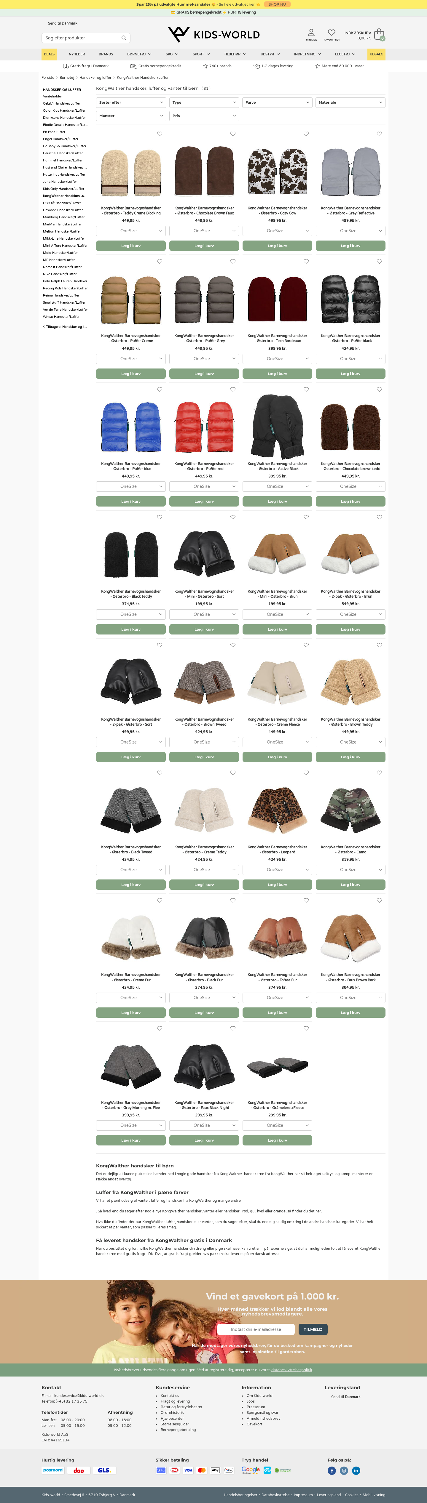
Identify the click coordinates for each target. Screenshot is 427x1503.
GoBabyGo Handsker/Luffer (64, 146)
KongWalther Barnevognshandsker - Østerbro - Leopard (277, 849)
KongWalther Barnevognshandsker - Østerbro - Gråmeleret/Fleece (277, 1105)
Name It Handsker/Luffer (62, 267)
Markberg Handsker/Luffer (64, 217)
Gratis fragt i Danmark (86, 66)
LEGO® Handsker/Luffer (62, 203)
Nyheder (77, 54)
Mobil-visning (374, 1495)
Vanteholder (52, 96)
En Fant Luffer (54, 132)
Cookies (352, 1495)
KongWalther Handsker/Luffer (143, 78)
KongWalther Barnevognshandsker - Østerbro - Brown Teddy (350, 722)
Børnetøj (139, 54)
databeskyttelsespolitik (291, 1370)
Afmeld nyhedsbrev (263, 1419)
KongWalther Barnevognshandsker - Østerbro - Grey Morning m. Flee (131, 1105)
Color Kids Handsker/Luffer (64, 111)
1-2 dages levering (274, 66)
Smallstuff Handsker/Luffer (64, 303)
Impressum (303, 1495)
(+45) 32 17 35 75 (71, 1401)
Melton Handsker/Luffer (62, 231)
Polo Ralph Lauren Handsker (65, 281)
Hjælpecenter (172, 1419)
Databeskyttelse (276, 1495)
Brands (106, 54)
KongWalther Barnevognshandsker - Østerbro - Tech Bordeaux (277, 338)
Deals (49, 54)
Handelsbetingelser (240, 1495)
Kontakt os (170, 1396)
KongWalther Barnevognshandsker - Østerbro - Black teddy (131, 594)
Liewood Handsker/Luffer (63, 210)
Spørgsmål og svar (262, 1413)
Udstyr (270, 54)
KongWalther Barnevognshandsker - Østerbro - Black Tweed (131, 849)
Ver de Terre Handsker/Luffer (65, 310)
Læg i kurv (131, 245)
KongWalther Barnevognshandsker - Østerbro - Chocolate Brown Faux (204, 210)
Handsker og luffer (95, 78)
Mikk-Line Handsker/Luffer (64, 239)
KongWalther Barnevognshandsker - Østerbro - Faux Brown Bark (350, 977)
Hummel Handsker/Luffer (62, 160)
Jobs (251, 1401)
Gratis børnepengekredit (155, 66)
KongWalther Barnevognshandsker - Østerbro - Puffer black (350, 338)
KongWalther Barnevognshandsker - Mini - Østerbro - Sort (204, 594)
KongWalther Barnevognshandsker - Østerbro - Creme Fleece (277, 722)
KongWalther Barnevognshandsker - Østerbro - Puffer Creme (131, 338)
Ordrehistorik (172, 1413)
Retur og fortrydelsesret (182, 1407)
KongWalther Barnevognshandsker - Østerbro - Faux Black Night (204, 1105)
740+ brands (217, 66)
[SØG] (124, 38)
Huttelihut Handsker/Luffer (64, 175)
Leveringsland (329, 1495)
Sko (172, 54)
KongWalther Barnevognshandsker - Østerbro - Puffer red (204, 466)
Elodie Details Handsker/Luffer (66, 125)
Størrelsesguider (175, 1424)
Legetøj (345, 54)
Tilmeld (313, 1329)
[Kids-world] (213, 35)
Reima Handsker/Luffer (61, 295)
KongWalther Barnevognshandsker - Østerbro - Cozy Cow (277, 210)
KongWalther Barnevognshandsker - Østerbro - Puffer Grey (204, 338)
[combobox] (131, 231)
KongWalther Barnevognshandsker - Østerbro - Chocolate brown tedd (350, 466)
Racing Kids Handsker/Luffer (65, 288)
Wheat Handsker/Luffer (61, 317)
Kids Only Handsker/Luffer (63, 189)
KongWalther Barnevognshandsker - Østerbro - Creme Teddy (204, 849)
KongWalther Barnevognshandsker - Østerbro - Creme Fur (131, 977)
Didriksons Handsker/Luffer (64, 118)
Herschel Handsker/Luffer (63, 153)
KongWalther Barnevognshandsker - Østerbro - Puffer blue (131, 466)
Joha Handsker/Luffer (60, 182)
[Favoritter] (160, 134)
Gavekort (254, 1424)
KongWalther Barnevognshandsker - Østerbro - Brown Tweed (204, 722)
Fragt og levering (175, 1401)
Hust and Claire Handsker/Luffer (66, 167)
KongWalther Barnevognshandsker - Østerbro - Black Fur (204, 977)
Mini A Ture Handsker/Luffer (65, 246)
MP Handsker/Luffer (59, 260)
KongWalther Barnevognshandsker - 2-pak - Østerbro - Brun (350, 594)
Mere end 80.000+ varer (339, 66)
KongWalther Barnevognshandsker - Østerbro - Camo (350, 849)
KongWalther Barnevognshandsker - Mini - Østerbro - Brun (277, 594)
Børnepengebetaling (178, 1430)
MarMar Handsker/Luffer (62, 224)
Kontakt (51, 1387)
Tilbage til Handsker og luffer (66, 327)
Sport (201, 54)
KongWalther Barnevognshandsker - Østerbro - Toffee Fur (277, 977)
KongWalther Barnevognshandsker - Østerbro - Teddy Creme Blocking (131, 210)
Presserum (256, 1407)
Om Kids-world (260, 1396)
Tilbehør (235, 54)
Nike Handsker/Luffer (60, 274)
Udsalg (376, 54)
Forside (48, 78)
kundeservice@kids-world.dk (79, 1396)
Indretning (307, 54)
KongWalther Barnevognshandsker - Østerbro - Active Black (277, 466)
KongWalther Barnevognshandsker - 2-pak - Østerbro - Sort (131, 722)
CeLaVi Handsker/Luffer (61, 103)
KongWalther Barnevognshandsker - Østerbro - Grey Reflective (350, 210)
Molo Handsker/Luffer (60, 253)
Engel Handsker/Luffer (60, 139)
